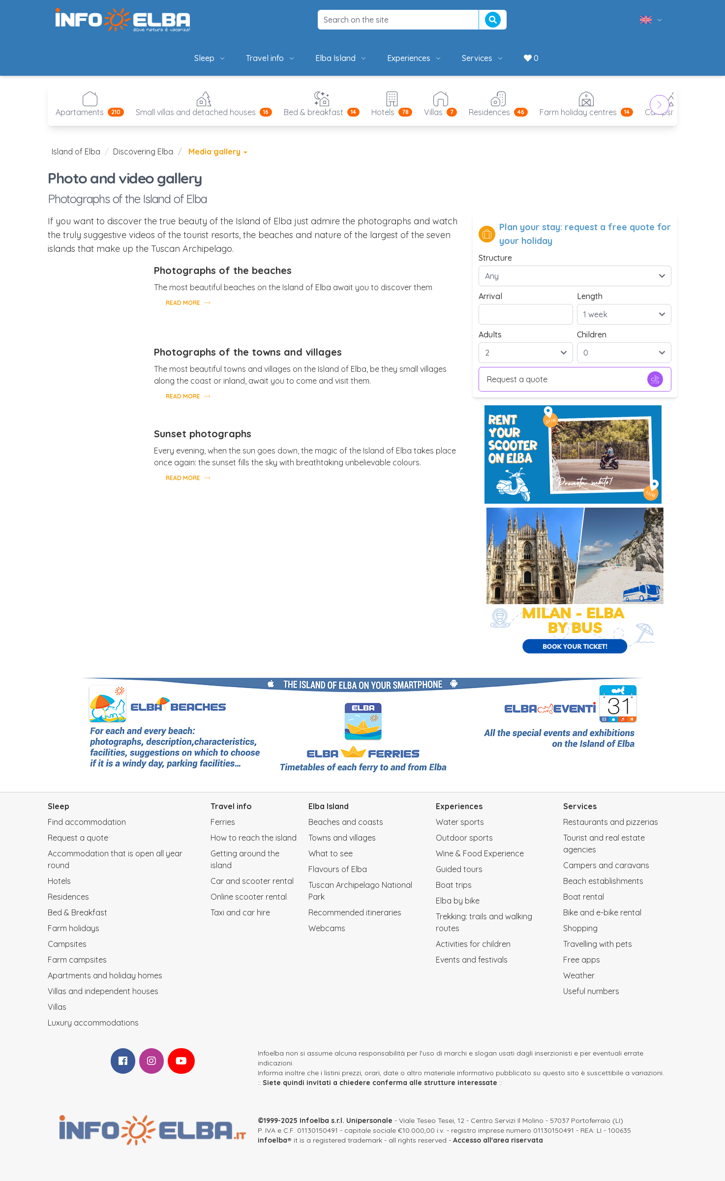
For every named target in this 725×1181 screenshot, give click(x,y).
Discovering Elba (143, 151)
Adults (490, 334)
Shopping (580, 928)
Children (591, 334)
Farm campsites (77, 960)
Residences (68, 897)
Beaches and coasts (345, 822)
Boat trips (454, 885)
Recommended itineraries (354, 912)
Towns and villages (342, 838)
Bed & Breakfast (77, 912)
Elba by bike (458, 901)
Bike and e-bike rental (602, 912)
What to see (330, 853)
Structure (495, 258)
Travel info (271, 58)
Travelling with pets (597, 944)
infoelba (272, 1140)
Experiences (414, 58)
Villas (57, 1007)
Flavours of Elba (337, 869)
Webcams (326, 928)
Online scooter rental (249, 897)
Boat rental (583, 897)
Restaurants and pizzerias (610, 822)
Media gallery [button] (217, 151)
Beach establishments (603, 881)
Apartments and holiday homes (105, 975)
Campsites (67, 944)
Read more (188, 302)
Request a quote (575, 379)
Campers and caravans (606, 865)
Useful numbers (591, 991)
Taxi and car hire (240, 912)
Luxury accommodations (93, 1023)
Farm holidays (73, 928)
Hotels (59, 881)
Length (590, 296)
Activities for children (473, 944)
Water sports (460, 822)
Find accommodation (87, 822)
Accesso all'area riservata (498, 1140)
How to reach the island (254, 838)
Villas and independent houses (103, 991)
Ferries (223, 822)
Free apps (581, 960)
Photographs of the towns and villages (248, 352)
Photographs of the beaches (223, 270)
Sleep (210, 58)
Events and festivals (472, 960)
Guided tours (459, 869)
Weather (579, 975)
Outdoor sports (464, 838)
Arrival (490, 296)
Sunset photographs (202, 433)
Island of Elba (76, 151)
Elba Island (341, 58)
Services (483, 58)
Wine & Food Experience (480, 853)
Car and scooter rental (252, 881)
